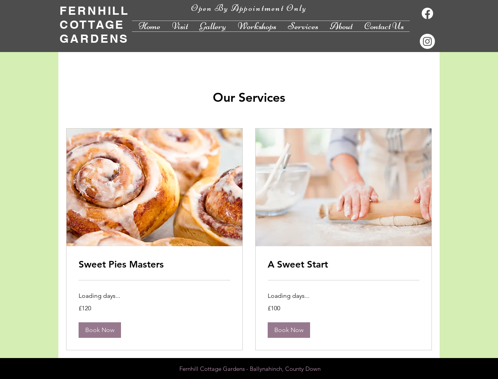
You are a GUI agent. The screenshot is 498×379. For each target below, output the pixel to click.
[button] (100, 330)
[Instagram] (427, 41)
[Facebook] (427, 13)
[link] (154, 264)
